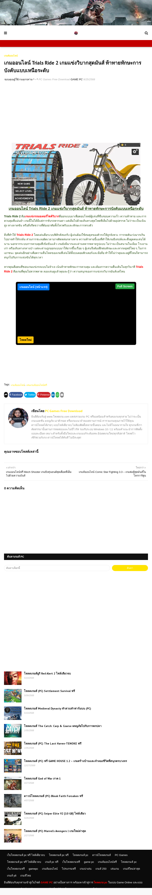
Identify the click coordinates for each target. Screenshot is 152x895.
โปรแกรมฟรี (69, 875)
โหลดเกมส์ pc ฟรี (59, 862)
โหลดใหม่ (26, 347)
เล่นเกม (115, 875)
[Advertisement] (76, 115)
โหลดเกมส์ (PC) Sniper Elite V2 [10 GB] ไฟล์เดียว (55, 820)
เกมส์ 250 (101, 875)
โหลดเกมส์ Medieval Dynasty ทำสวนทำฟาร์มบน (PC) (57, 715)
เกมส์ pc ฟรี (51, 868)
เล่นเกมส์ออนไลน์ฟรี (36, 392)
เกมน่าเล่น (85, 875)
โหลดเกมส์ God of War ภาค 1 (42, 785)
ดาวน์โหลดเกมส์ (101, 862)
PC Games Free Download (54, 79)
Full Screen (124, 286)
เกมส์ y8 (11, 882)
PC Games (121, 862)
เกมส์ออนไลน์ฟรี (107, 868)
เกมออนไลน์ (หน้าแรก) (33, 287)
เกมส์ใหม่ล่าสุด (131, 875)
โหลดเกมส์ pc (80, 862)
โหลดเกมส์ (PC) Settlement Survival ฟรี (49, 698)
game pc (89, 868)
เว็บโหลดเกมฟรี (71, 868)
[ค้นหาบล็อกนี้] (57, 575)
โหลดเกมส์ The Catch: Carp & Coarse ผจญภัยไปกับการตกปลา (63, 733)
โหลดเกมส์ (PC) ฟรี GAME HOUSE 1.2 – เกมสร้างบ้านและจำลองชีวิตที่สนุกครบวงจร (75, 768)
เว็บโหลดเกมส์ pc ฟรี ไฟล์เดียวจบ (26, 862)
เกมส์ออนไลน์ (18, 392)
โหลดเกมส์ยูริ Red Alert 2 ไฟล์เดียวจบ (47, 680)
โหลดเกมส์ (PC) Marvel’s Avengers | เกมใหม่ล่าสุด (55, 838)
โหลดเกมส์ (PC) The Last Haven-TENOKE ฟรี (52, 750)
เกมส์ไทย (25, 882)
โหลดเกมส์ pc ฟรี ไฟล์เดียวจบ (24, 868)
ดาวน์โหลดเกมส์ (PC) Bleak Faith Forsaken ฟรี (53, 803)
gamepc (33, 875)
